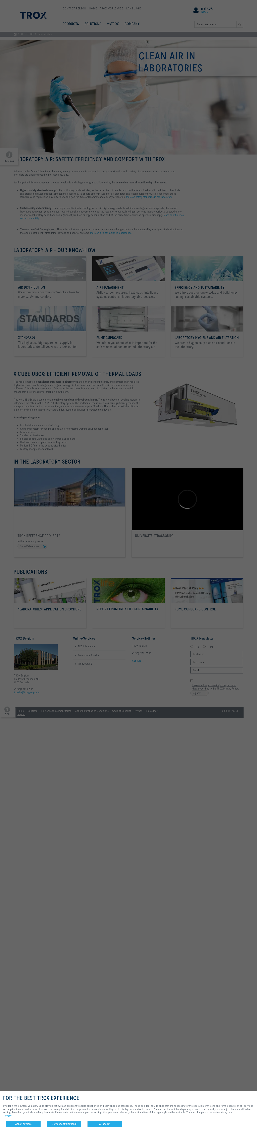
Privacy (7, 1115)
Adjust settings (23, 1123)
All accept (104, 1123)
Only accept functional (64, 1123)
